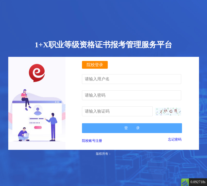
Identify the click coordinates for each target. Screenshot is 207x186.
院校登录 (95, 65)
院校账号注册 (92, 141)
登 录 (132, 128)
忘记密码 (174, 139)
